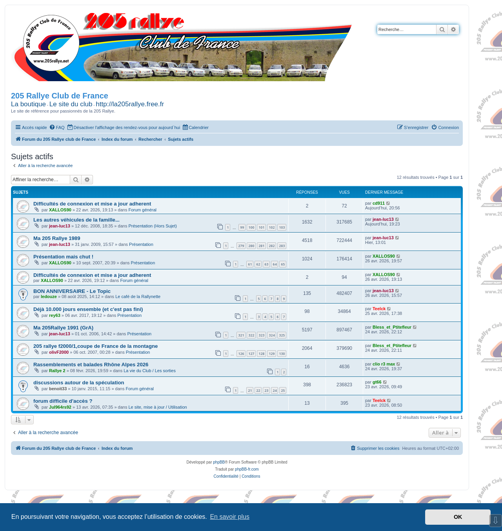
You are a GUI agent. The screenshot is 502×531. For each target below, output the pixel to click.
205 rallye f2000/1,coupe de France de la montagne (95, 346)
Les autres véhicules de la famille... (76, 220)
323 (261, 335)
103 (282, 227)
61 (250, 264)
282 (272, 245)
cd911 (379, 203)
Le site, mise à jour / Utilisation (157, 407)
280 (251, 245)
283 (282, 245)
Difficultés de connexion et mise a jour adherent (92, 204)
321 (241, 335)
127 (251, 353)
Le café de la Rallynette (137, 296)
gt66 (377, 382)
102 (272, 227)
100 (251, 227)
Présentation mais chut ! (63, 257)
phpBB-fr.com (247, 469)
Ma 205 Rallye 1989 (56, 238)
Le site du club (71, 104)
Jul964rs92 (60, 407)
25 (283, 390)
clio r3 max (384, 364)
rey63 (54, 315)
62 (258, 264)
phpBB (219, 462)
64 (274, 264)
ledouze (49, 296)
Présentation (141, 244)
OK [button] (458, 517)
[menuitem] (57, 127)
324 (272, 335)
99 (242, 227)
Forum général (142, 209)
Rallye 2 (57, 370)
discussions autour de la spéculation (78, 383)
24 (274, 390)
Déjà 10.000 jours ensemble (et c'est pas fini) (88, 309)
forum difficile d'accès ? (62, 401)
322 (251, 335)
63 (266, 264)
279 (241, 245)
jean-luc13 (59, 226)
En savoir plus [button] (229, 516)
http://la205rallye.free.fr (130, 104)
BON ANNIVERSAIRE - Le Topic (72, 291)
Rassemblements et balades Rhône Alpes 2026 (90, 364)
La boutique (28, 104)
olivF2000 (59, 352)
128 (261, 353)
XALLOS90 (60, 209)
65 (283, 264)
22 (258, 390)
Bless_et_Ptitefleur (392, 327)
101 (261, 227)
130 (282, 353)
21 (250, 390)
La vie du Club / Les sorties (150, 370)
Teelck (379, 308)
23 (266, 390)
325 (282, 335)
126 (241, 353)
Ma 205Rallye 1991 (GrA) (63, 328)
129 (272, 353)
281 (261, 245)
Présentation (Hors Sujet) (152, 226)
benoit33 (58, 388)
